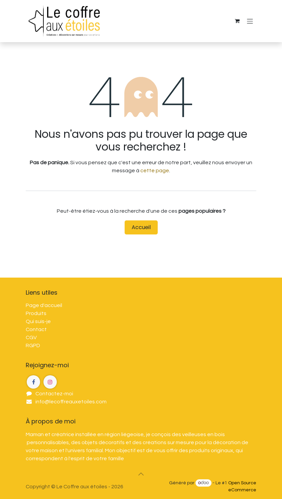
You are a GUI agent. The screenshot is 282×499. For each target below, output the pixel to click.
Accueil (141, 227)
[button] (141, 474)
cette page (154, 170)
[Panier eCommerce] (237, 21)
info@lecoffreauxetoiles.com (71, 401)
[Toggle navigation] (250, 20)
